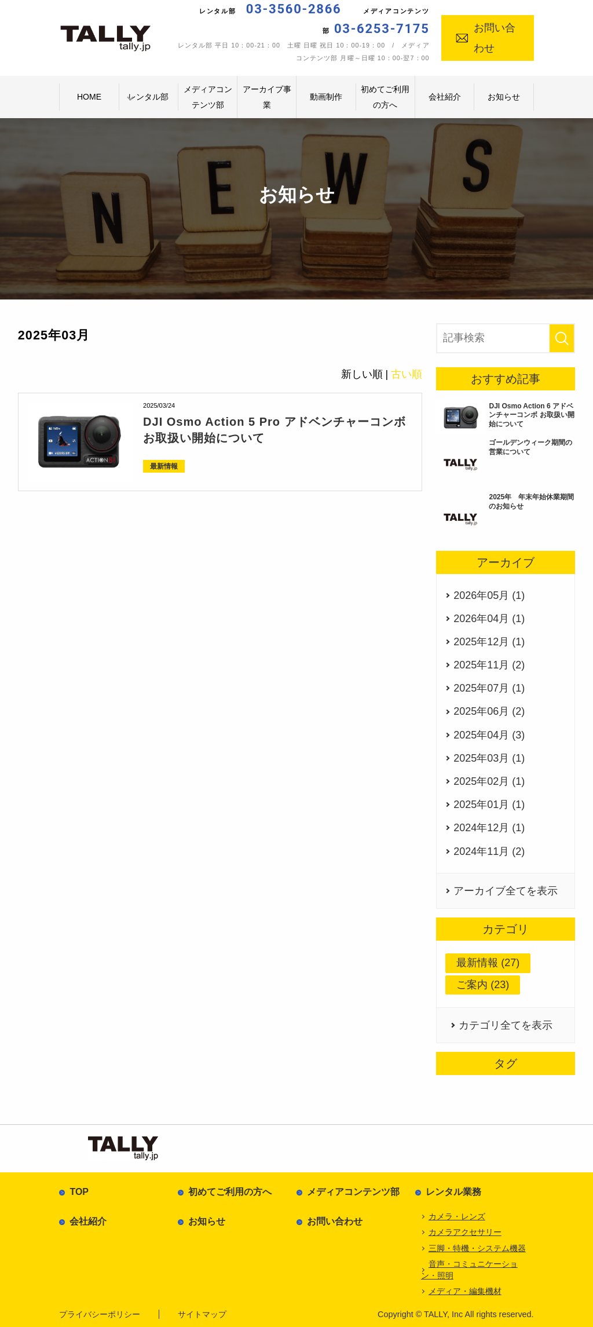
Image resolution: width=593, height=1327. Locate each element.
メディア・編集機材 (465, 1291)
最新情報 (164, 466)
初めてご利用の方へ (385, 97)
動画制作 (326, 96)
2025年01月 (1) (489, 804)
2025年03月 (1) (489, 758)
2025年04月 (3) (489, 735)
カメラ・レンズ (457, 1216)
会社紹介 (445, 96)
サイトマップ (202, 1314)
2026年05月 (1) (489, 595)
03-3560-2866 (294, 9)
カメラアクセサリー (465, 1232)
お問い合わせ (485, 37)
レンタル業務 (453, 1192)
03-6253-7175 (382, 28)
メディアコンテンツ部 (208, 97)
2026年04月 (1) (489, 618)
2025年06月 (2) (489, 711)
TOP (79, 1192)
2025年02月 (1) (489, 781)
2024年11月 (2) (489, 851)
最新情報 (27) (487, 962)
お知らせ (504, 96)
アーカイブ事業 (267, 97)
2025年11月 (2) (489, 665)
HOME (89, 96)
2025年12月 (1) (489, 642)
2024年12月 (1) (489, 828)
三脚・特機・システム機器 (477, 1248)
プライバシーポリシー (99, 1314)
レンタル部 (148, 96)
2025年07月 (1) (489, 688)
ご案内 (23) (482, 984)
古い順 (406, 374)
